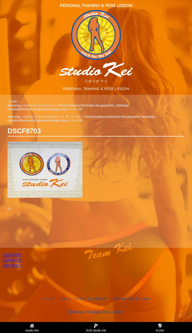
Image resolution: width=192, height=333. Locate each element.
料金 (64, 298)
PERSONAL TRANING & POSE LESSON (96, 312)
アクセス (80, 298)
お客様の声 (99, 298)
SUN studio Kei (123, 298)
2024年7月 (12, 260)
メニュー (49, 298)
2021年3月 (12, 266)
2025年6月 (12, 255)
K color (144, 298)
